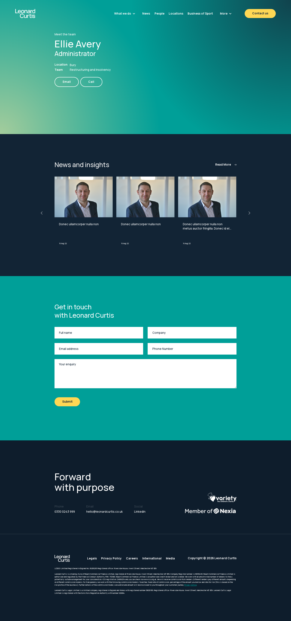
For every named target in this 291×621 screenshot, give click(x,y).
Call (91, 82)
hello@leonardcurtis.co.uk (104, 512)
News (146, 13)
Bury (73, 65)
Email (67, 82)
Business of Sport (200, 13)
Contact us (260, 13)
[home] (35, 13)
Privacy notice (190, 585)
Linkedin (140, 512)
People (159, 13)
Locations (176, 13)
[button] (125, 13)
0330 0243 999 (65, 512)
